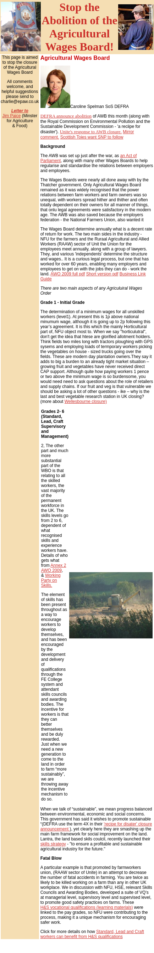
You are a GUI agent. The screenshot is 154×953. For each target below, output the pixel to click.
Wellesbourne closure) (86, 401)
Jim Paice (11, 115)
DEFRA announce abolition (66, 116)
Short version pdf (102, 273)
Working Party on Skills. (51, 580)
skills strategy (53, 843)
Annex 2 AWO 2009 (53, 568)
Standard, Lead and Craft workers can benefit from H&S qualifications (92, 934)
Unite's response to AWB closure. (91, 131)
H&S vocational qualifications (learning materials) (86, 907)
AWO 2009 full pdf (67, 273)
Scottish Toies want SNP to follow (91, 137)
